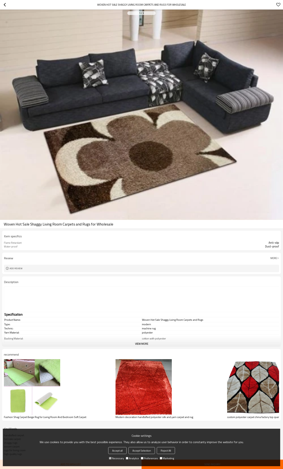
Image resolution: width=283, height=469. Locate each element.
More (273, 258)
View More (141, 344)
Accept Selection (141, 451)
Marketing (167, 458)
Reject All (166, 451)
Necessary (116, 458)
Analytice (132, 458)
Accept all (117, 451)
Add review (16, 268)
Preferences (149, 458)
